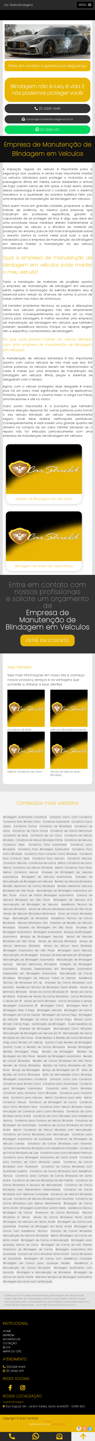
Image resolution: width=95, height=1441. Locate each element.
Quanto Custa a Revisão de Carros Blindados (34, 1047)
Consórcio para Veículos (27, 1097)
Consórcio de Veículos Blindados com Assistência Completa (40, 1148)
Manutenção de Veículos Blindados (25, 1235)
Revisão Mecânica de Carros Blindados (29, 886)
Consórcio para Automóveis (60, 1084)
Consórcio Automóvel (56, 821)
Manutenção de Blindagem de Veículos (30, 904)
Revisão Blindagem (79, 1047)
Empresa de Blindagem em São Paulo (45, 927)
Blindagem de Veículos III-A (72, 900)
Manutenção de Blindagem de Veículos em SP (32, 1033)
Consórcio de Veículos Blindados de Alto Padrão (42, 1180)
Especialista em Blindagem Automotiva (30, 973)
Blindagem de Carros (78, 1010)
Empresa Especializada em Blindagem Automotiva (56, 969)
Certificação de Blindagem (49, 1024)
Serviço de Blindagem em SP (60, 1070)
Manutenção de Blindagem (20, 955)
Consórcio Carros (25, 826)
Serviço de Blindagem (26, 1070)
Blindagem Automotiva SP (20, 1005)
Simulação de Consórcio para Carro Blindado (33, 1111)
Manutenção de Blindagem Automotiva (28, 959)
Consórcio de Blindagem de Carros (53, 1102)
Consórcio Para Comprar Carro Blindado (50, 854)
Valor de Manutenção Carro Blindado (67, 1074)
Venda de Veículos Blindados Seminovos (29, 913)
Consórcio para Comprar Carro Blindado (30, 1093)
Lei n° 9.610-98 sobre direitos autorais (56, 1304)
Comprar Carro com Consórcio (71, 1079)
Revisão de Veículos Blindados (73, 881)
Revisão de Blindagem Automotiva (59, 1056)
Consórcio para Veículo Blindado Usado (66, 1107)
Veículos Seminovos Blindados (36, 964)
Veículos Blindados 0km (32, 923)
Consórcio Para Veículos (48, 858)
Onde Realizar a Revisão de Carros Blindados (63, 1038)
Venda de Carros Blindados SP (48, 992)
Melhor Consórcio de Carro (24, 772)
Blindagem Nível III (79, 1005)
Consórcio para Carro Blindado (69, 1088)
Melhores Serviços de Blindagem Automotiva (63, 1277)
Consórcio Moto (14, 844)
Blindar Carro (83, 1019)
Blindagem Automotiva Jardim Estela (43, 1208)
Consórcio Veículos (15, 863)
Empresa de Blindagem (34, 1028)
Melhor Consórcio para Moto (63, 1097)
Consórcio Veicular (79, 858)
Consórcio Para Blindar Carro (22, 821)
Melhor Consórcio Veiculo (20, 872)
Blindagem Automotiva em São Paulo (29, 950)
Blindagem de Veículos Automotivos (47, 877)
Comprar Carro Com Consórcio (71, 817)
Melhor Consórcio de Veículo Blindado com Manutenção (52, 1130)
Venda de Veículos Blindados (57, 941)
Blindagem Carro (52, 1005)
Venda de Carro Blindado (40, 1001)
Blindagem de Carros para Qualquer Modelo (36, 1263)
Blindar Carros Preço (16, 1024)
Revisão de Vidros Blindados (21, 1065)
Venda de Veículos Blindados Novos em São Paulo (60, 909)
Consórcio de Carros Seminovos (71, 831)
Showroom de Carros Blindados (57, 1212)
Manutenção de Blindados (30, 918)
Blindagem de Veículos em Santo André (29, 1222)
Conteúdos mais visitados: (47, 803)
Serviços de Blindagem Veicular (41, 936)
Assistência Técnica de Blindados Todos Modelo (47, 987)
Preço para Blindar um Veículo (23, 1042)
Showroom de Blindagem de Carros (28, 1249)
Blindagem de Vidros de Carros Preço (44, 566)
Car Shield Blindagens (18, 5)
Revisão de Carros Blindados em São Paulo (62, 1061)
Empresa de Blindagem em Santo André (45, 1226)
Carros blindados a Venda (75, 1001)
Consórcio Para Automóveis (47, 844)
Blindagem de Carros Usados (21, 1015)
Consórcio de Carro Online (30, 831)
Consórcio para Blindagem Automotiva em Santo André (40, 1157)
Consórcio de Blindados (56, 826)
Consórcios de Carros (42, 863)
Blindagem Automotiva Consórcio (25, 817)
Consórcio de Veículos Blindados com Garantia (44, 1199)
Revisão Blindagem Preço (20, 1051)
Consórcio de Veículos (78, 840)
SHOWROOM (11, 1339)
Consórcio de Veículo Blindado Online (39, 840)
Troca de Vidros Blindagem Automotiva (46, 895)
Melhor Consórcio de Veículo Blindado (28, 867)
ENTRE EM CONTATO (47, 640)
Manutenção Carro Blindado (72, 1028)
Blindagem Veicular (49, 1010)
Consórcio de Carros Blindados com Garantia (60, 1143)
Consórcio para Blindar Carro (22, 1084)
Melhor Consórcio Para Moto (73, 867)
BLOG (7, 1347)
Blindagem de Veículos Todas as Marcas (47, 978)
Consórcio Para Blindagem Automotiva (43, 849)
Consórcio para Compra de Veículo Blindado (44, 1120)
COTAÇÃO (10, 1343)
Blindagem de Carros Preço (59, 1015)
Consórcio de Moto (19, 730)
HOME (7, 1331)
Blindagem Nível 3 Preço (19, 1010)
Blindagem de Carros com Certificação (27, 1281)
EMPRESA (8, 1335)
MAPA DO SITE (12, 1351)
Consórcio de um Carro (46, 835)
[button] (85, 5)
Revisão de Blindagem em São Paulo (44, 499)
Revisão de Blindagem (57, 1051)
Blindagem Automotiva (47, 932)
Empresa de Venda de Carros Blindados (42, 996)
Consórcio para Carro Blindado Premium (66, 1153)
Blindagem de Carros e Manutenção (45, 1240)
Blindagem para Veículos (75, 950)
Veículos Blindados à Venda (68, 730)
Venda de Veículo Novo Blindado (65, 773)
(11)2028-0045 (14, 1367)
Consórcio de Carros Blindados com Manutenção (36, 1134)
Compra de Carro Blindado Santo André (43, 1254)
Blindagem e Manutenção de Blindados (44, 1272)
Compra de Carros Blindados (71, 1231)
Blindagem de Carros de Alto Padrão (66, 1245)
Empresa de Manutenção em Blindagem (66, 955)
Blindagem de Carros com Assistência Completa (58, 1258)
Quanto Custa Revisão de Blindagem (68, 1042)
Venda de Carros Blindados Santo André (62, 1217)
